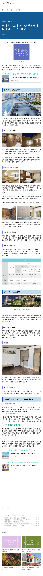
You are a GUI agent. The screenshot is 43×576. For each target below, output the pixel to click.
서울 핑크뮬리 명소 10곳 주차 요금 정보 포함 (14, 526)
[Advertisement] (21, 488)
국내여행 (9, 10)
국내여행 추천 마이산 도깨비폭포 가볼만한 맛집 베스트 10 (17, 520)
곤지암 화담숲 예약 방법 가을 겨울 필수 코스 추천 (15, 522)
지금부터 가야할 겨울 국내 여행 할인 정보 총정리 (15, 518)
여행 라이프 (6, 515)
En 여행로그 (8, 3)
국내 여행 (12, 515)
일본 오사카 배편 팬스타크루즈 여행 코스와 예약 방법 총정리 (21, 74)
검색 (36, 3)
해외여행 (18, 10)
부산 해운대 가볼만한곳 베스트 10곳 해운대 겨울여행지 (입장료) (21, 462)
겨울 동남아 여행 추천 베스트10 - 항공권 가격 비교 (21, 450)
